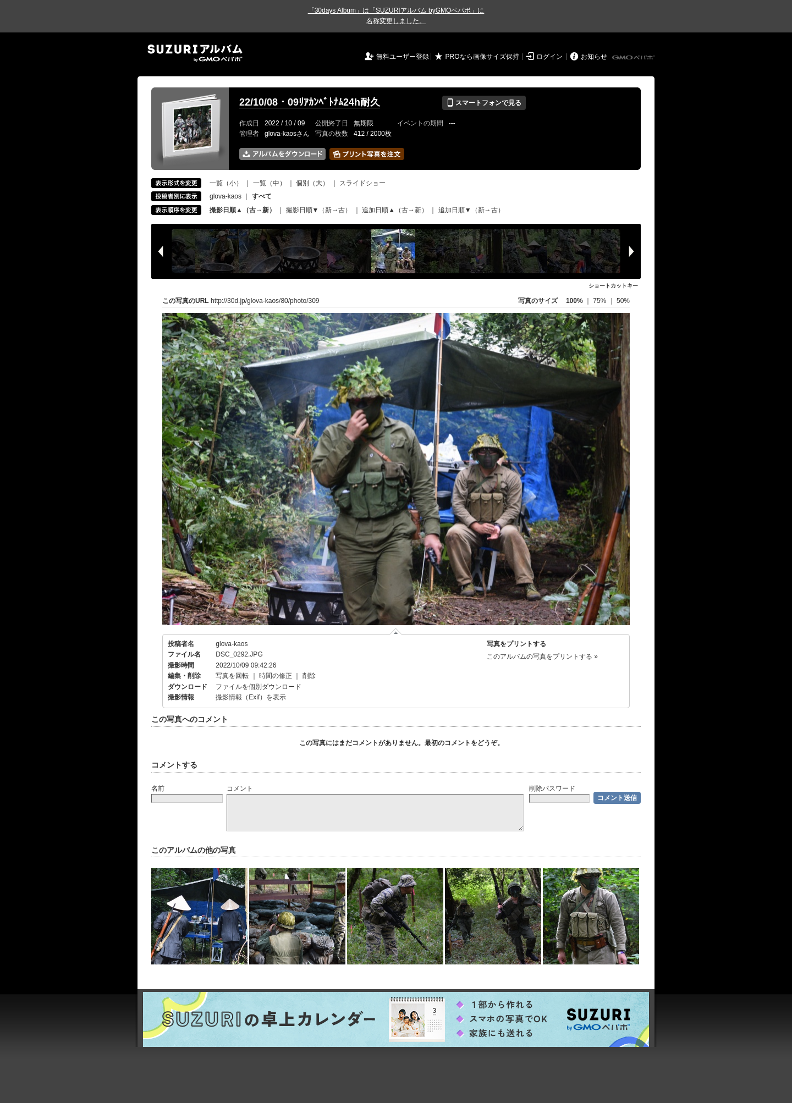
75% (600, 301)
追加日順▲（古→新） (395, 210)
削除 (309, 676)
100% (574, 301)
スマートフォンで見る (484, 103)
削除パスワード (552, 788)
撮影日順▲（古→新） (243, 210)
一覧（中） (269, 183)
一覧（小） (226, 183)
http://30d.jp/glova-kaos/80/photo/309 (265, 301)
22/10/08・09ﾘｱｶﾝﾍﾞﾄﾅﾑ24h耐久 (309, 102)
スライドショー (362, 183)
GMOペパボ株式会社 (634, 57)
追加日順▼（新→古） (471, 210)
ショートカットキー (613, 286)
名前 (157, 788)
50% (623, 301)
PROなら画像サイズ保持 (482, 56)
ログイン (549, 56)
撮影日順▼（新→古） (319, 210)
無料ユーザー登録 (402, 56)
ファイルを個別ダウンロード (258, 687)
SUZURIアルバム (195, 53)
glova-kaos (225, 196)
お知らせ (594, 56)
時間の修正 (275, 676)
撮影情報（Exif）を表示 (251, 697)
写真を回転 (232, 676)
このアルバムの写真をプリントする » (542, 656)
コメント (240, 788)
